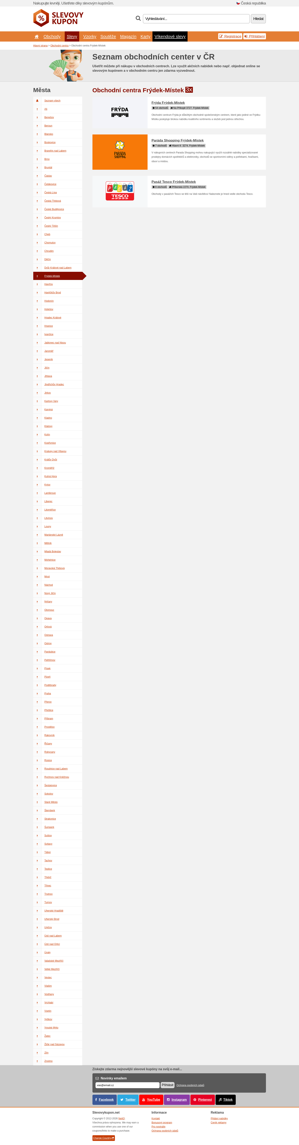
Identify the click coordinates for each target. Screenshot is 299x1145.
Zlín (41, 1053)
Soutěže (108, 36)
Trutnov (43, 894)
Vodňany (43, 994)
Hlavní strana (40, 45)
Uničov (42, 927)
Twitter (130, 1099)
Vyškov (42, 1019)
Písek (42, 668)
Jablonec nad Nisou (49, 343)
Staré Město (45, 802)
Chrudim (43, 251)
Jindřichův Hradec (48, 384)
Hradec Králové (47, 318)
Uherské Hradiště (48, 911)
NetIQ (121, 1118)
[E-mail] (128, 1085)
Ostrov (42, 643)
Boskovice (44, 142)
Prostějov (44, 727)
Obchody (52, 36)
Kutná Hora (45, 476)
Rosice (42, 760)
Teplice (42, 869)
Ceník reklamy (219, 1122)
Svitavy (42, 844)
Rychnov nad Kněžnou (51, 777)
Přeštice (43, 710)
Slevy (72, 36)
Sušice (42, 835)
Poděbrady (44, 685)
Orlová (42, 627)
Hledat (258, 19)
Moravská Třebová (49, 568)
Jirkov (42, 393)
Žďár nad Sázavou (49, 1044)
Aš (40, 109)
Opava (42, 618)
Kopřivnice (44, 443)
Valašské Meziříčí (48, 961)
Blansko (43, 134)
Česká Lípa (45, 192)
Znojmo (43, 1061)
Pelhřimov (44, 660)
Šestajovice (45, 785)
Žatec (42, 1036)
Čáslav (42, 176)
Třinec (42, 886)
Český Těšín (45, 226)
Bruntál (42, 167)
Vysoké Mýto (45, 1028)
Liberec (42, 501)
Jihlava (42, 376)
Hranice (43, 326)
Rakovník (44, 735)
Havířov (43, 284)
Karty (145, 36)
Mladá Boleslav (47, 551)
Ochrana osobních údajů (190, 1085)
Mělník (42, 543)
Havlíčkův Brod (47, 292)
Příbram (43, 719)
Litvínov (43, 518)
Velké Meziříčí (46, 969)
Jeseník (43, 359)
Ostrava (43, 635)
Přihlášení (254, 36)
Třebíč (42, 877)
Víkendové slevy (170, 36)
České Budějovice (48, 209)
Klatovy (42, 426)
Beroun (42, 126)
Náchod (43, 585)
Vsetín (42, 1011)
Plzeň (42, 677)
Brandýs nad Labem (49, 151)
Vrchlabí (43, 1003)
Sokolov (43, 794)
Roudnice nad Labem (50, 769)
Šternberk (44, 810)
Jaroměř (43, 351)
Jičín (41, 368)
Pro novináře (159, 1126)
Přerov (42, 702)
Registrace (230, 36)
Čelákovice (45, 184)
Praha (42, 693)
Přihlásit (167, 1085)
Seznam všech (47, 101)
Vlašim (42, 986)
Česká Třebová (47, 201)
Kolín (41, 434)
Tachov (42, 861)
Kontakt (156, 1118)
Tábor (42, 852)
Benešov (43, 117)
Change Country (103, 1138)
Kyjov (41, 485)
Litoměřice (44, 510)
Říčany (42, 744)
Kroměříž (43, 468)
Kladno (42, 418)
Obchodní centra (59, 45)
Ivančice (43, 334)
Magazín (128, 36)
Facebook (106, 1099)
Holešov (43, 309)
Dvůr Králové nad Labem (52, 268)
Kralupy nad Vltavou (49, 451)
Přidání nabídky (219, 1118)
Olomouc (43, 610)
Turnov (42, 902)
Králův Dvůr (45, 460)
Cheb (41, 234)
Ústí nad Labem (47, 936)
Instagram (179, 1099)
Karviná (43, 409)
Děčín (42, 259)
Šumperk (43, 827)
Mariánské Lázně (48, 535)
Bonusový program (162, 1122)
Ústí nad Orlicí (46, 944)
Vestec (42, 977)
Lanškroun (44, 493)
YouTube (153, 1099)
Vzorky (89, 36)
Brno (41, 159)
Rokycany (44, 752)
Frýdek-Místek (46, 276)
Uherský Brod (46, 919)
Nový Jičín (44, 593)
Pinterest (205, 1099)
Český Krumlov (47, 218)
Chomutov (44, 243)
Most (41, 576)
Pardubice (44, 652)
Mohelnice (44, 560)
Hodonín (43, 301)
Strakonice (44, 819)
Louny (42, 526)
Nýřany (42, 602)
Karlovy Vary (45, 401)
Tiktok (228, 1099)
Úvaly (42, 952)
